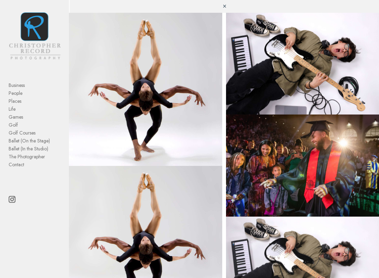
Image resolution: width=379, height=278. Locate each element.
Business (17, 85)
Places (15, 101)
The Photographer (27, 156)
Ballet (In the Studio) (28, 148)
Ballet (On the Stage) (29, 140)
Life (12, 109)
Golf (13, 124)
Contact (16, 164)
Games (16, 116)
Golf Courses (22, 132)
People (15, 93)
